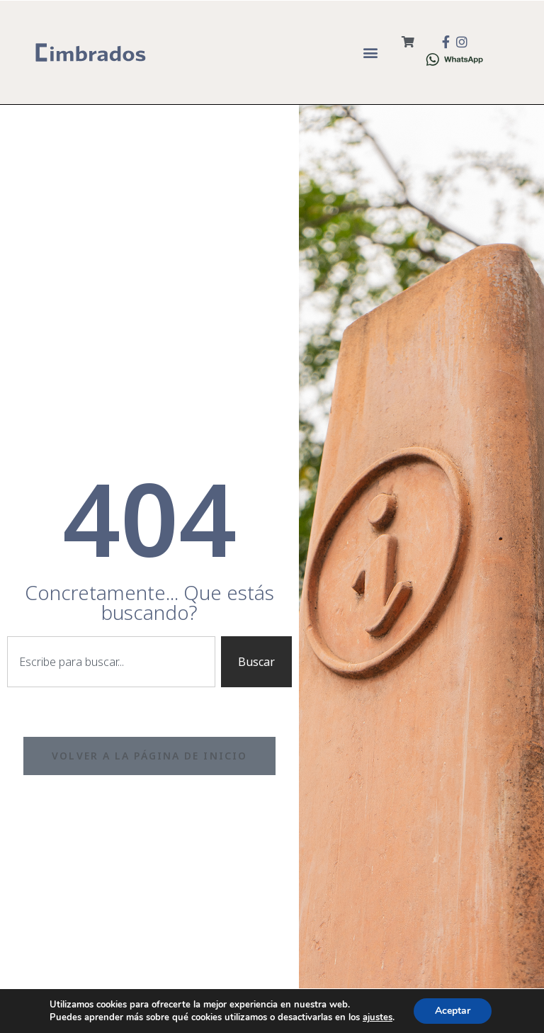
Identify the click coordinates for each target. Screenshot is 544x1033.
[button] (370, 52)
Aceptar (452, 1010)
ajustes (377, 1017)
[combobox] (111, 661)
